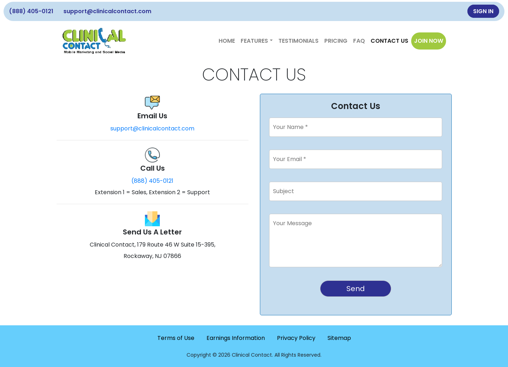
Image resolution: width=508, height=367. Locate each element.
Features (254, 41)
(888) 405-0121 (31, 11)
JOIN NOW (428, 41)
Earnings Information (235, 338)
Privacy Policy (296, 338)
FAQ (359, 41)
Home (227, 41)
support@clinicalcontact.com (107, 11)
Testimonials (298, 41)
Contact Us (389, 41)
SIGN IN (483, 11)
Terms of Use (175, 338)
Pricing (335, 41)
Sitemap (339, 338)
